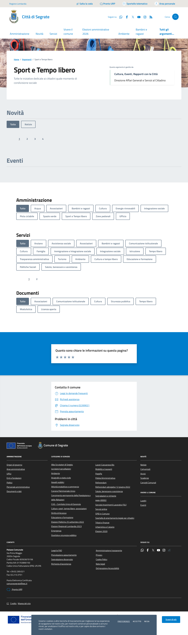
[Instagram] (144, 17)
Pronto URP (14, 589)
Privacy (99, 555)
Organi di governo (14, 464)
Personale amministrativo (18, 487)
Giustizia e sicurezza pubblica (63, 535)
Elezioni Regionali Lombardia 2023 (66, 526)
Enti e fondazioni (14, 478)
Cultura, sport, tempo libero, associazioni (69, 508)
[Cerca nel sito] (175, 17)
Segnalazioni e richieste (105, 496)
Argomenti (26, 59)
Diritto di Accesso (58, 513)
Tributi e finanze (102, 522)
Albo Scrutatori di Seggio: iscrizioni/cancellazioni (62, 467)
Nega (146, 621)
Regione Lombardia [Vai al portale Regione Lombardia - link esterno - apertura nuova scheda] (17, 3)
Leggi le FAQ (56, 550)
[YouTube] (138, 17)
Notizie (28, 124)
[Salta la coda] (84, 3)
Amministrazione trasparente (109, 550)
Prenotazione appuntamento (64, 555)
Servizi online (101, 509)
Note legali (100, 564)
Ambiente (123, 34)
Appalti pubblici (57, 482)
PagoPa (98, 473)
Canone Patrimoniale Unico (63, 491)
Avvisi (143, 473)
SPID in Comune (102, 513)
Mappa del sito (24, 603)
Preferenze (124, 621)
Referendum (101, 482)
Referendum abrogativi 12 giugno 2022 (112, 487)
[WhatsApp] (120, 17)
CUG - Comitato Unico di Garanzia (66, 504)
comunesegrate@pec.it (17, 583)
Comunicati (145, 469)
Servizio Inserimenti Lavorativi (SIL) (111, 504)
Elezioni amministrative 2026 (95, 31)
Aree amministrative (16, 469)
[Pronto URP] (107, 3)
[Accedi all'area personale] (165, 3)
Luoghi (143, 500)
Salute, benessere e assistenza (109, 491)
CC (8, 603)
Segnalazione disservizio (62, 559)
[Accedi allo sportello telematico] (135, 3)
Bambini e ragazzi (141, 31)
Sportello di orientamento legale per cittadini (114, 518)
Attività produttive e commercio (65, 486)
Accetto (137, 621)
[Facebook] (126, 17)
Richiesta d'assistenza (61, 564)
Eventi (143, 505)
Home (16, 59)
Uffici (9, 473)
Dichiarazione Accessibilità (107, 568)
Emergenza (56, 530)
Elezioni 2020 (101, 531)
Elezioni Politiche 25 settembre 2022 (67, 522)
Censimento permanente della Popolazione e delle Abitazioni (71, 497)
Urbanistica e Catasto (104, 527)
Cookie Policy (101, 559)
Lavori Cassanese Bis (104, 464)
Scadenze (144, 478)
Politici (9, 482)
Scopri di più (171, 619)
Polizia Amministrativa (105, 478)
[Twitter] (132, 17)
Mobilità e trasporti (103, 469)
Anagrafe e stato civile (61, 477)
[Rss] (150, 17)
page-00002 (101, 500)
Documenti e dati (14, 491)
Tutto (13, 124)
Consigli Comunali (148, 482)
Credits (13, 603)
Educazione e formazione (62, 517)
